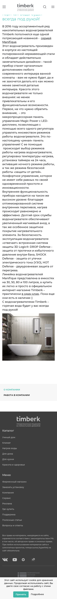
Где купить (8, 509)
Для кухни (8, 459)
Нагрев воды (9, 448)
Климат (6, 442)
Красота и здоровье (13, 464)
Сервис (6, 498)
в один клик (30, 294)
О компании (12, 389)
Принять (21, 594)
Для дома (7, 453)
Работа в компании (17, 395)
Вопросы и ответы (12, 525)
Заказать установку (13, 487)
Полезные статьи (12, 520)
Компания (8, 492)
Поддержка (8, 514)
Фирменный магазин (14, 481)
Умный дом (8, 437)
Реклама (7, 503)
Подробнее (37, 594)
